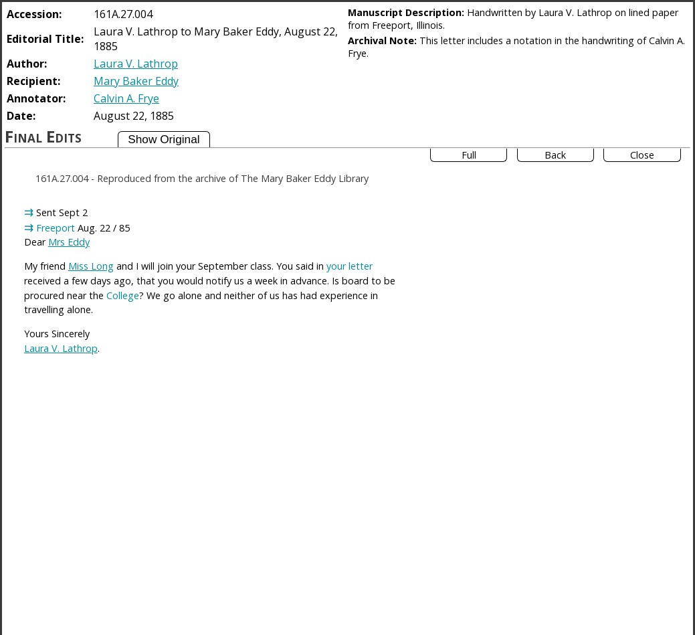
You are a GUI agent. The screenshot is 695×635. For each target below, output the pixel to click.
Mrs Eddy (69, 242)
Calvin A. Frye (126, 98)
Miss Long (91, 266)
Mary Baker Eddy (136, 81)
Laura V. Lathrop (136, 63)
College (122, 295)
